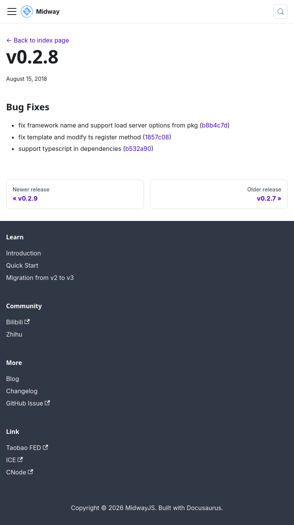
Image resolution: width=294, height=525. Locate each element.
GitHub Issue (28, 403)
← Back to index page (37, 40)
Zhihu (14, 334)
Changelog (22, 391)
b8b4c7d (214, 125)
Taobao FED (27, 447)
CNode (19, 472)
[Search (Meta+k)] (280, 11)
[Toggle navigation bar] (12, 11)
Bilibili (18, 322)
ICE (14, 460)
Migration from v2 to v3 (40, 277)
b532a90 (138, 148)
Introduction (23, 253)
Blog (12, 379)
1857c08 (157, 137)
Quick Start (22, 265)
